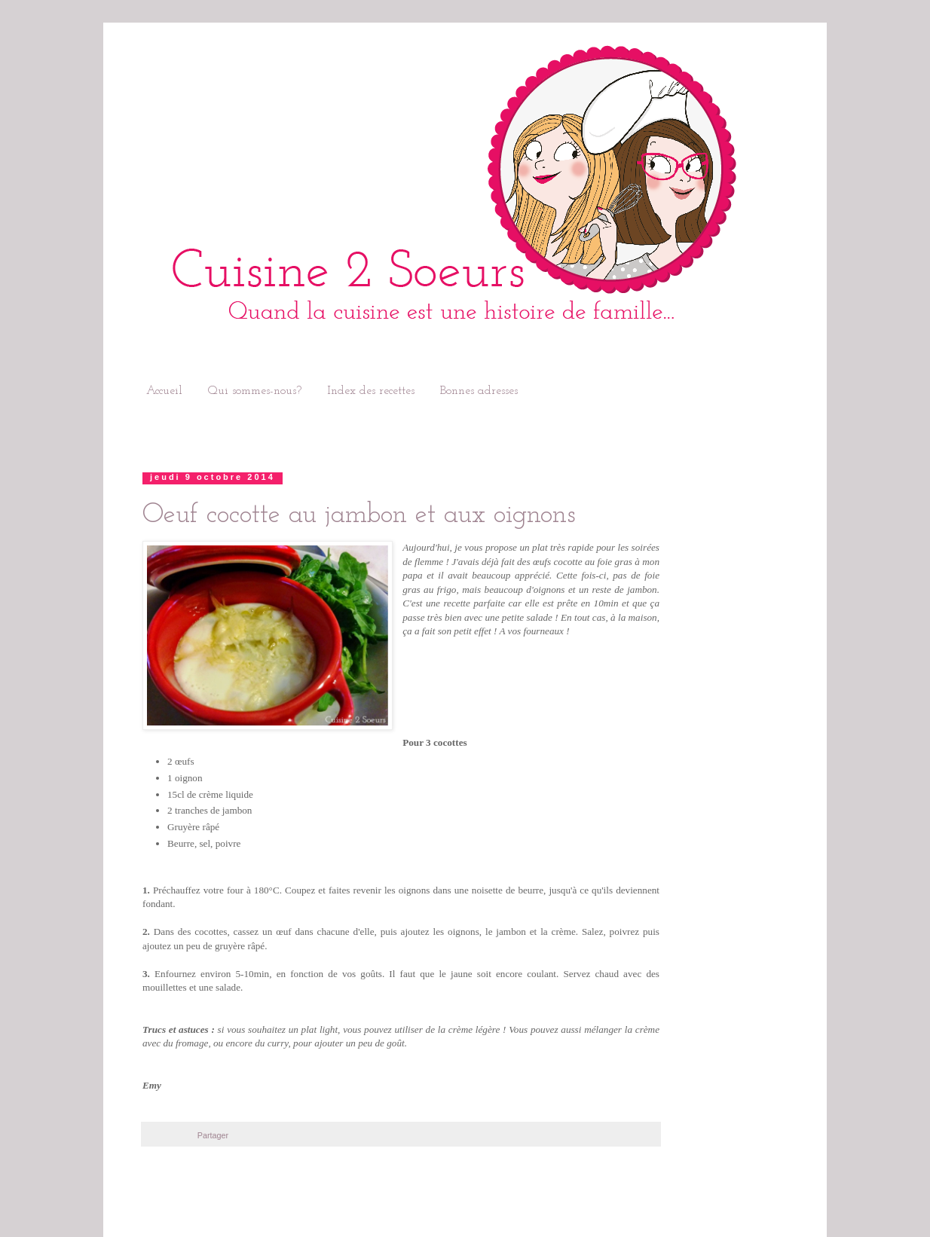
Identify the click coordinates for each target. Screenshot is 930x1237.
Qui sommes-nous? (254, 391)
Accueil (164, 391)
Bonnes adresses (479, 391)
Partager (212, 1135)
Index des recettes (371, 391)
